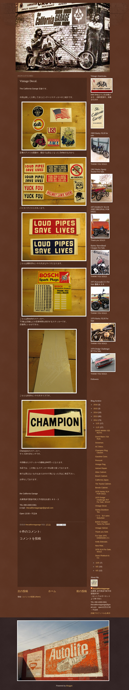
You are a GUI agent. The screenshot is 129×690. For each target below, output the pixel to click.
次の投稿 (23, 591)
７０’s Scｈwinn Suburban (102, 517)
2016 (96, 405)
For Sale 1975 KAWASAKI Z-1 (102, 537)
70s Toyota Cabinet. (103, 484)
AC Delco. (99, 447)
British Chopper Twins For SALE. (102, 523)
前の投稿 (81, 591)
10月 (98, 563)
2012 (96, 420)
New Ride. (99, 546)
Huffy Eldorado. (101, 542)
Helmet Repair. (101, 468)
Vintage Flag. (100, 464)
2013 (96, 416)
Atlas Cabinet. (101, 472)
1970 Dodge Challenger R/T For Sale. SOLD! (102, 500)
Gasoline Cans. (101, 457)
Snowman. (99, 443)
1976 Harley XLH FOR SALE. (102, 493)
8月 (97, 571)
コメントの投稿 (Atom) (31, 597)
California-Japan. (102, 480)
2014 (96, 412)
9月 (97, 567)
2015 (96, 409)
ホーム (52, 591)
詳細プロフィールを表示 (100, 613)
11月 (98, 427)
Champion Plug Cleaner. (101, 451)
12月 (98, 423)
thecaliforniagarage (34, 525)
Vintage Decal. (101, 506)
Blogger (69, 686)
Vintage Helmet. (101, 528)
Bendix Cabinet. (101, 488)
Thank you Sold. (101, 532)
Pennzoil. (99, 460)
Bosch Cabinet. (101, 476)
